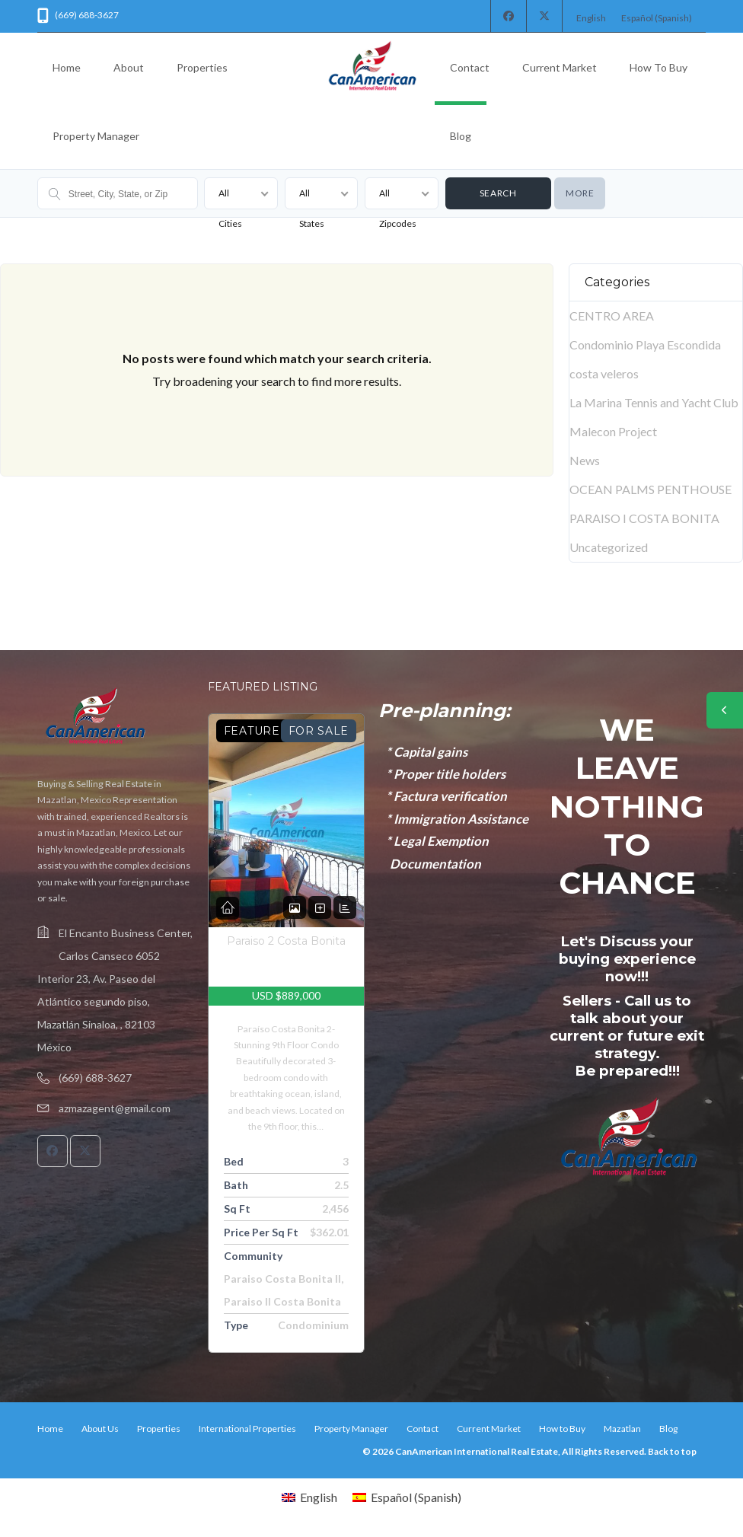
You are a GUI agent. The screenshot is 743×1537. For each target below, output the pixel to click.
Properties (202, 67)
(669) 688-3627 (95, 1077)
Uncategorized (608, 547)
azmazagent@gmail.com (115, 1108)
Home (67, 67)
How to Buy (658, 67)
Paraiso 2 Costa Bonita (286, 941)
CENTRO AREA (611, 315)
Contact (469, 67)
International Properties (247, 1428)
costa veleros (604, 373)
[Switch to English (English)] (591, 18)
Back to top (672, 1451)
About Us (100, 1428)
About (128, 67)
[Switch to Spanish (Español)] (657, 18)
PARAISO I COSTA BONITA (644, 518)
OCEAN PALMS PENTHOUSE (650, 489)
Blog (460, 135)
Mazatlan (622, 1428)
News (584, 460)
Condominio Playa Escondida (645, 344)
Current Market (559, 67)
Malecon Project (613, 431)
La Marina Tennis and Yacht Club (653, 402)
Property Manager (96, 135)
